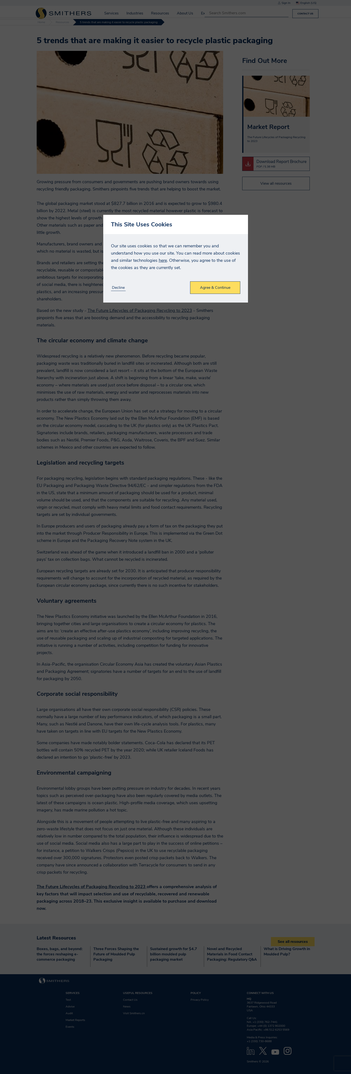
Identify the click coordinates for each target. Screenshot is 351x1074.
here (163, 260)
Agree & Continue (215, 287)
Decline (118, 287)
